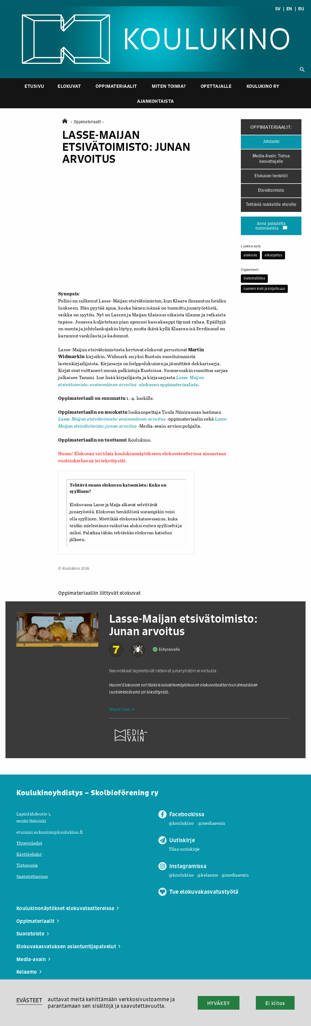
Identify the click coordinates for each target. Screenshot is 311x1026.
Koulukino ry (263, 86)
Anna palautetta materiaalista (271, 226)
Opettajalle (216, 86)
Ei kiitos (275, 1003)
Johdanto (271, 142)
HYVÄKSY (218, 1003)
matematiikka (254, 278)
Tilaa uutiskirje (184, 849)
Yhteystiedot (29, 843)
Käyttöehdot (29, 854)
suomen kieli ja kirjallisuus (264, 289)
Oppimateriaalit (116, 86)
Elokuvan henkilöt (271, 176)
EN (289, 8)
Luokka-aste (251, 246)
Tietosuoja (27, 865)
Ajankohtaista (155, 101)
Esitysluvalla (169, 649)
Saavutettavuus (32, 876)
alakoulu (250, 255)
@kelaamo (207, 875)
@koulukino (181, 823)
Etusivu (34, 86)
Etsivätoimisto (271, 190)
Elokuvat (69, 86)
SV (278, 8)
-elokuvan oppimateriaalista (131, 381)
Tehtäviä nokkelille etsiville (271, 205)
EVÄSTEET (29, 1000)
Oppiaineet (250, 270)
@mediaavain (211, 823)
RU (301, 8)
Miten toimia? (169, 86)
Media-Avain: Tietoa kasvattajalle (271, 159)
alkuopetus (273, 255)
